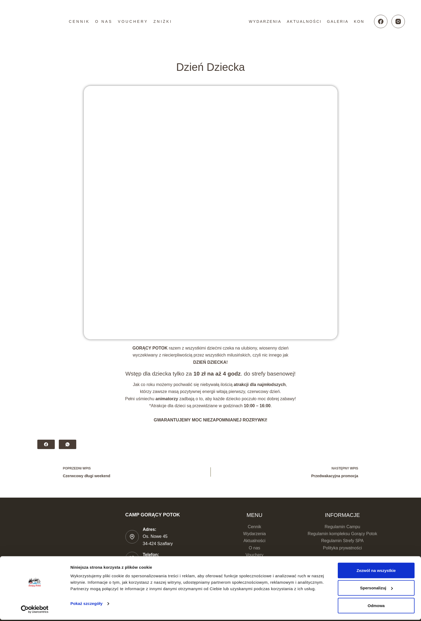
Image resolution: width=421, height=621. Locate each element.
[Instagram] (398, 21)
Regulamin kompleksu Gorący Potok (342, 533)
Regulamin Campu (342, 526)
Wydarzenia (265, 21)
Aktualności (304, 21)
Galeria (338, 21)
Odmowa (376, 606)
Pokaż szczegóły (86, 604)
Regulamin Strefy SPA (342, 540)
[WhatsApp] (67, 444)
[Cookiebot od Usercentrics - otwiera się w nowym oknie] (34, 611)
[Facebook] (380, 21)
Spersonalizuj (376, 589)
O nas (103, 21)
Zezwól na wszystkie (376, 571)
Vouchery (133, 21)
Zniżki (163, 21)
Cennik (79, 21)
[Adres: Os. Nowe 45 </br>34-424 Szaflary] (132, 536)
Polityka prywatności (342, 548)
